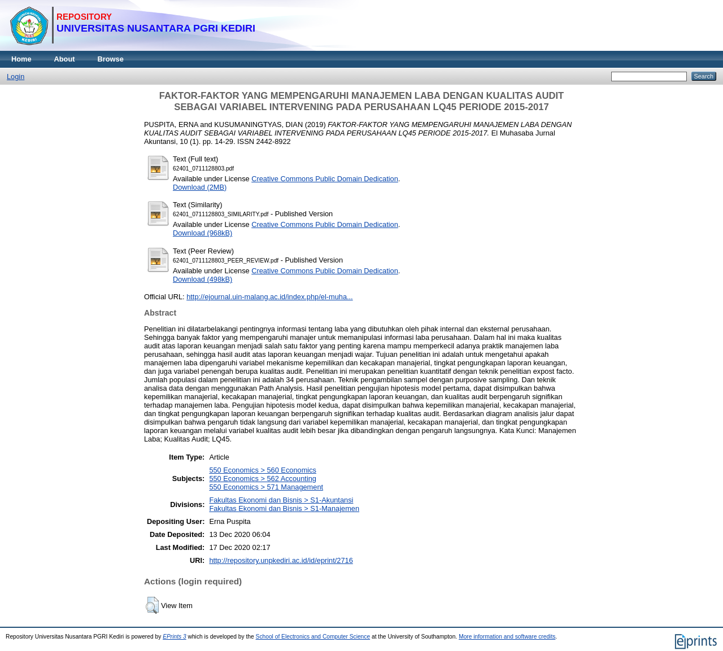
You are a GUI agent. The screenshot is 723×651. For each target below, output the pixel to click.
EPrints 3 (174, 636)
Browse (111, 59)
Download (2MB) (200, 187)
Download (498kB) (202, 279)
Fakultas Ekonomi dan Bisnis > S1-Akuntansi (281, 500)
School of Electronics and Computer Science (313, 636)
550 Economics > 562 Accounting (262, 478)
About (64, 59)
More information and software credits (507, 636)
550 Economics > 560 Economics (262, 470)
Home (21, 59)
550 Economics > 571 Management (266, 487)
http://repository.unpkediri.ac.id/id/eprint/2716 (280, 560)
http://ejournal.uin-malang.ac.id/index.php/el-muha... (269, 296)
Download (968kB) (202, 233)
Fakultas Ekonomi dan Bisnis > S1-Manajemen (284, 508)
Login (15, 76)
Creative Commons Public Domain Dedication (324, 178)
